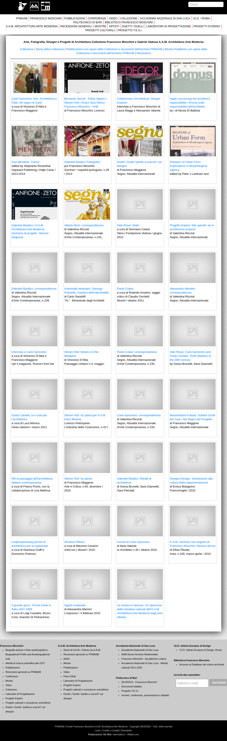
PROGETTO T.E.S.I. (130, 30)
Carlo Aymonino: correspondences (139, 415)
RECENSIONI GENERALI (76, 26)
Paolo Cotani (125, 288)
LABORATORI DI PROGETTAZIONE (168, 26)
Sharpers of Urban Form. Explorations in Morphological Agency (188, 166)
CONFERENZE (97, 18)
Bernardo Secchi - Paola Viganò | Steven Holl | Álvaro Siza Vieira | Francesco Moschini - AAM (85, 102)
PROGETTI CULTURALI (100, 30)
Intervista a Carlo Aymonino (29, 352)
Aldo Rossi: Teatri (128, 225)
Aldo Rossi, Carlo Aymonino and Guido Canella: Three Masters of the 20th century (190, 355)
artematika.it (119, 734)
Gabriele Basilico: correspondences (34, 288)
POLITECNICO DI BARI (87, 22)
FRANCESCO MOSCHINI (46, 18)
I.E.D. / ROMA (201, 18)
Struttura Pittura (74, 542)
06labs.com (133, 734)
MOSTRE (100, 26)
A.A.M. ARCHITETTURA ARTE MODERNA (32, 26)
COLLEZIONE (128, 18)
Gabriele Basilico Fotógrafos (82, 162)
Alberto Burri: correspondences (84, 225)
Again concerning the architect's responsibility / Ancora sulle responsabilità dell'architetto (190, 102)
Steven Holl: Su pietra (78, 478)
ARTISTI (114, 26)
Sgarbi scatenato (75, 605)
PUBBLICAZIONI (74, 18)
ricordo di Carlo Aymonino (133, 542)
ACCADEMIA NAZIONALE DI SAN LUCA (165, 18)
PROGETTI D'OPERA (207, 26)
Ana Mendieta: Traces (25, 162)
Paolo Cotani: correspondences (137, 352)
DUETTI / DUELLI (132, 26)
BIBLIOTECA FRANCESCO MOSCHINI (129, 22)
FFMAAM (21, 18)
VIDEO (113, 18)
